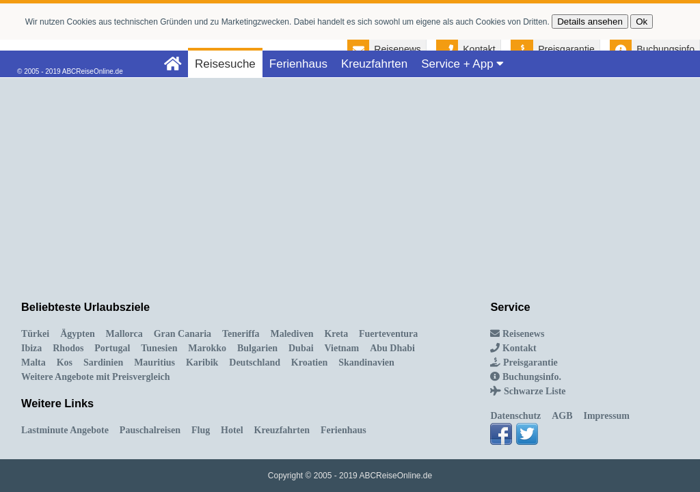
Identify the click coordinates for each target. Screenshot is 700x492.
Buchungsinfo (665, 49)
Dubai (301, 348)
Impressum (606, 416)
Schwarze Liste (527, 391)
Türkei (35, 334)
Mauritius (154, 362)
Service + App (462, 63)
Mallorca (124, 334)
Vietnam (341, 348)
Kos (64, 362)
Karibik (202, 362)
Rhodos (68, 348)
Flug (200, 430)
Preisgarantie (566, 49)
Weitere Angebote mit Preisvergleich (95, 377)
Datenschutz (515, 416)
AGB (562, 416)
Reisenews (397, 49)
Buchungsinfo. (525, 377)
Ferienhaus (298, 63)
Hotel (232, 430)
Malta (33, 362)
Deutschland (254, 362)
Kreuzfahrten (374, 63)
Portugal (112, 348)
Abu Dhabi (392, 348)
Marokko (207, 348)
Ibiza (31, 348)
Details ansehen (590, 21)
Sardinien (103, 362)
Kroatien (309, 362)
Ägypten (77, 334)
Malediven (292, 334)
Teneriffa (241, 334)
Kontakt (479, 49)
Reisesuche (225, 63)
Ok (641, 21)
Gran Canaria (182, 334)
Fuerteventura (388, 334)
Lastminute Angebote (65, 430)
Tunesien (159, 348)
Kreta (336, 334)
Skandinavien (366, 362)
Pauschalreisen (150, 430)
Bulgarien (257, 348)
